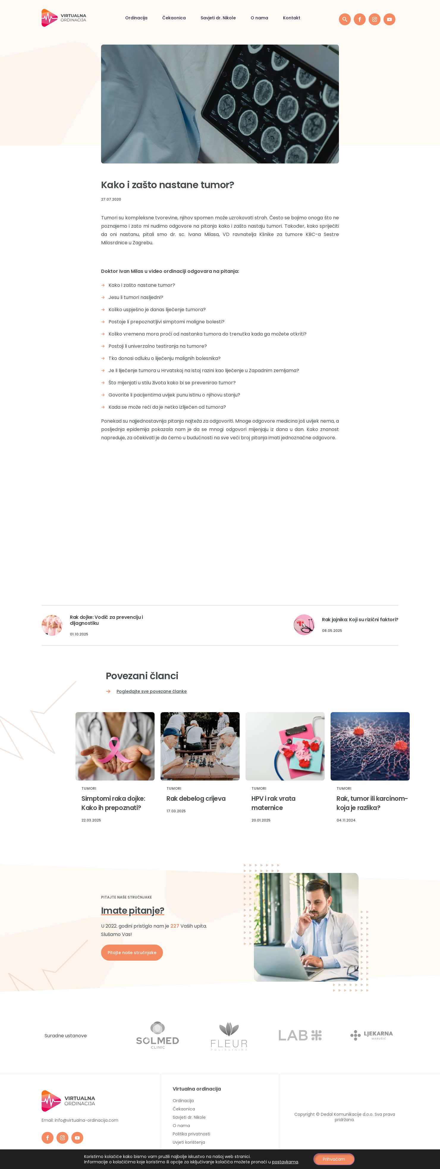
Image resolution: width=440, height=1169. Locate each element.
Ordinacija (136, 18)
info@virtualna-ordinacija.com (86, 1120)
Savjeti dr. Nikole (218, 18)
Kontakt (291, 18)
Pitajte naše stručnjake (132, 953)
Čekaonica (174, 18)
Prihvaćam (334, 1159)
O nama (259, 18)
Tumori (88, 788)
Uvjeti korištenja (189, 1142)
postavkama (285, 1162)
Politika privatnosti (191, 1134)
